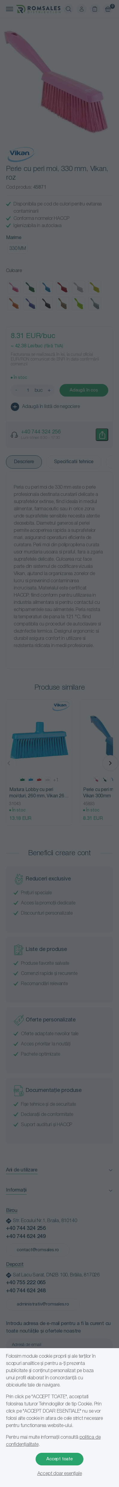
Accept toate (59, 1459)
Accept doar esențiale (59, 1474)
